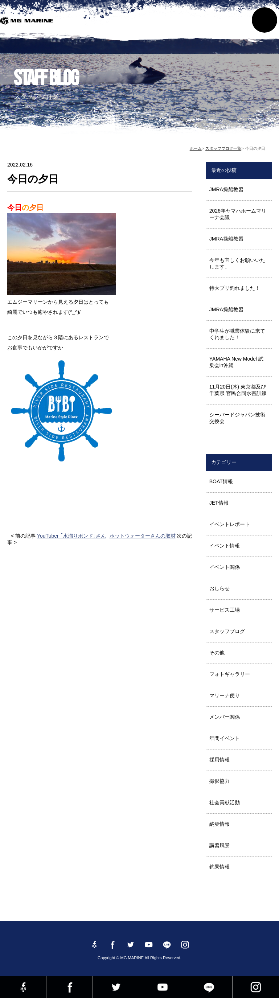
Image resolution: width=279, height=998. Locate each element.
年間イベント (224, 738)
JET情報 (219, 503)
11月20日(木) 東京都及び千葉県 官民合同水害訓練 (238, 390)
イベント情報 (224, 546)
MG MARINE (28, 24)
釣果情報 (219, 867)
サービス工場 (224, 610)
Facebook (69, 987)
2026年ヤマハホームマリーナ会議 (237, 214)
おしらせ (219, 588)
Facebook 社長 (23, 987)
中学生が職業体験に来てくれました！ (237, 334)
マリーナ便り (224, 695)
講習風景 (219, 845)
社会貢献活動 (224, 802)
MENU (264, 20)
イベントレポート (229, 524)
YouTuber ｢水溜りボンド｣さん (71, 536)
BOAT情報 (221, 481)
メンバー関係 (224, 717)
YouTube (162, 987)
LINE (209, 987)
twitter (116, 987)
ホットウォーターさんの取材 (143, 536)
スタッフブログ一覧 (223, 148)
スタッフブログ (227, 631)
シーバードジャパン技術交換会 (237, 418)
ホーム (196, 148)
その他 (217, 653)
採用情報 (219, 760)
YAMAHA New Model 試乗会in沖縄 (236, 362)
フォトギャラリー (229, 674)
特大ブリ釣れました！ (234, 288)
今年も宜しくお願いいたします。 (237, 263)
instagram (256, 987)
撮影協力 (219, 781)
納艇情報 (219, 824)
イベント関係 (224, 567)
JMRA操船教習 (226, 189)
